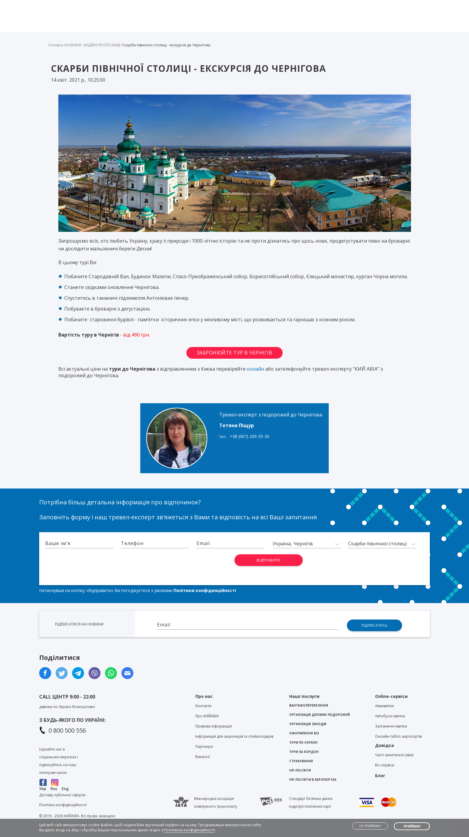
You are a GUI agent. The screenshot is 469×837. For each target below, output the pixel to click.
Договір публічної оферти (62, 795)
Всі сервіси (384, 765)
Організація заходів (307, 724)
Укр (42, 788)
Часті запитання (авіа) (394, 754)
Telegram (234, 6)
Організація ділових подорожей (319, 715)
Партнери (204, 746)
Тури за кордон (304, 752)
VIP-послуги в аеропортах (312, 779)
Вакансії (202, 756)
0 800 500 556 (67, 730)
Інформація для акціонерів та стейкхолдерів (234, 736)
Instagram (55, 782)
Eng (65, 788)
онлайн (255, 369)
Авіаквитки (384, 705)
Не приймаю (370, 826)
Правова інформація (213, 726)
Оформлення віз (304, 733)
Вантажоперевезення (308, 705)
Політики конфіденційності (204, 590)
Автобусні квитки (390, 716)
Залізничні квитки (391, 726)
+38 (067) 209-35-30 (249, 436)
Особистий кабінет (405, 5)
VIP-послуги (300, 770)
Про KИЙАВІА (207, 716)
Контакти (307, 5)
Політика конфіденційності (63, 804)
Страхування (301, 761)
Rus (54, 788)
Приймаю (412, 826)
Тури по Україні (303, 742)
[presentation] (204, 566)
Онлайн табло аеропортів (398, 736)
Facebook (43, 782)
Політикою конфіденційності (189, 830)
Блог (332, 5)
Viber (224, 6)
